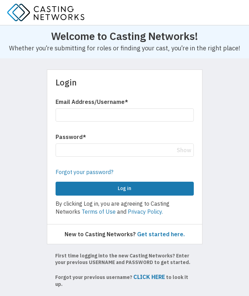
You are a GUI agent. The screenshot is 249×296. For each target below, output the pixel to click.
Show (184, 150)
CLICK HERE (149, 276)
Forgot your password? (84, 171)
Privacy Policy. (145, 211)
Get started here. (161, 234)
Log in (124, 188)
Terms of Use (99, 211)
